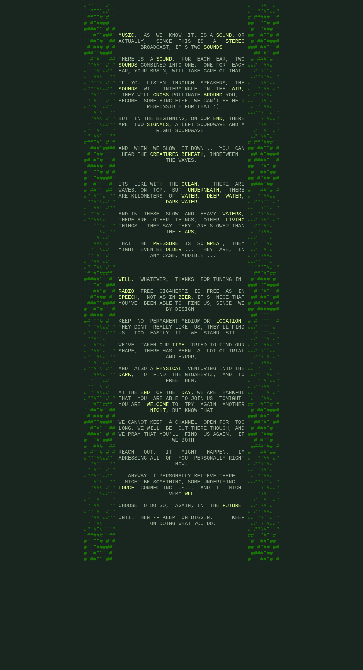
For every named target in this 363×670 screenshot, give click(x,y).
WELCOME (158, 475)
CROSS (161, 111)
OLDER (173, 293)
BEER (185, 349)
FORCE (126, 573)
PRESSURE (165, 286)
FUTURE (231, 594)
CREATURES (164, 181)
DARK (172, 237)
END (217, 139)
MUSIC (126, 41)
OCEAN (189, 216)
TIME (178, 405)
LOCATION (228, 377)
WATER (189, 230)
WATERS (231, 251)
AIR (237, 104)
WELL (124, 328)
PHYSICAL (168, 433)
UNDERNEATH (203, 223)
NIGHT (158, 482)
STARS (186, 272)
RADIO (126, 342)
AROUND (213, 111)
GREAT (215, 286)
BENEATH (193, 181)
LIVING (234, 258)
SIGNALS (158, 146)
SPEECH (127, 349)
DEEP (213, 230)
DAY (186, 461)
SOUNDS (212, 55)
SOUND (224, 41)
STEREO (234, 48)
